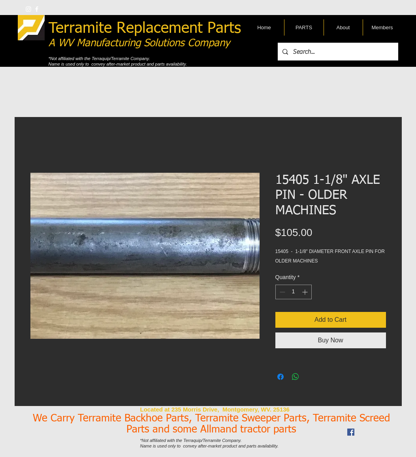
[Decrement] (281, 292)
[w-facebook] (36, 9)
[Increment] (306, 292)
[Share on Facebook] (280, 376)
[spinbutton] (293, 292)
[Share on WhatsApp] (295, 376)
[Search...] (337, 51)
